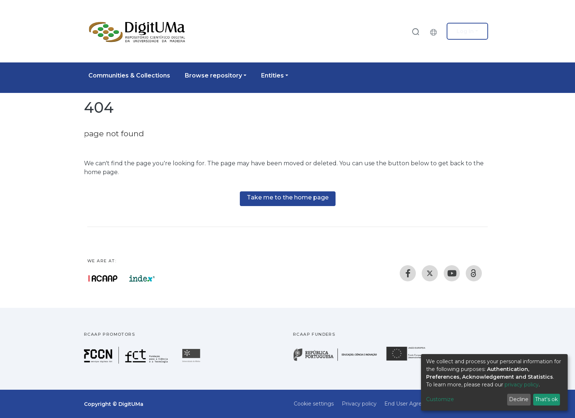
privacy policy (522, 384)
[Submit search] (415, 31)
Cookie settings (314, 403)
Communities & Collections (129, 75)
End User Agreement (411, 403)
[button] (435, 31)
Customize (440, 399)
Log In (465, 31)
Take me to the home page (288, 197)
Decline (518, 399)
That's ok (546, 399)
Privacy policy (359, 403)
